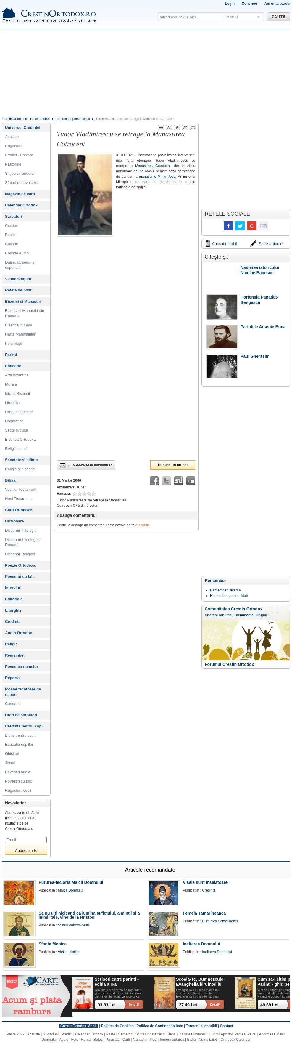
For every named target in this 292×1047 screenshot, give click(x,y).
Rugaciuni (13, 146)
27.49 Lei (188, 1005)
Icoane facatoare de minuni (23, 692)
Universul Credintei (22, 127)
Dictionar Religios (20, 554)
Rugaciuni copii (18, 790)
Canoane (13, 703)
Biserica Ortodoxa (20, 439)
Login (230, 3)
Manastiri (140, 1040)
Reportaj (13, 678)
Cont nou (249, 3)
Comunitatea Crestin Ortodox (233, 609)
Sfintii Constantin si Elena (155, 1034)
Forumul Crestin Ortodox (229, 664)
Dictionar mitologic (20, 530)
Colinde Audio (17, 253)
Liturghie (13, 610)
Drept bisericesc (19, 412)
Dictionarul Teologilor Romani (23, 542)
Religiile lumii (16, 448)
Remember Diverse (225, 590)
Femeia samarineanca (204, 913)
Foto (74, 1040)
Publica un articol (173, 465)
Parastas (113, 1040)
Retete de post (18, 290)
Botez (98, 1040)
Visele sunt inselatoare (205, 882)
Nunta (86, 1040)
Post (153, 1040)
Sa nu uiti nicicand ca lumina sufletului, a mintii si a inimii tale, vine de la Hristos (89, 915)
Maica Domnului (70, 890)
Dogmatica (14, 421)
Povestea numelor (21, 666)
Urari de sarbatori (21, 715)
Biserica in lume (18, 325)
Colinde (11, 244)
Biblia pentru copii (20, 735)
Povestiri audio (17, 772)
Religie (11, 644)
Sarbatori (13, 216)
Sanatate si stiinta (21, 460)
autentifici (143, 525)
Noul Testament (18, 498)
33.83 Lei (107, 1005)
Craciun (11, 225)
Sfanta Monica (52, 944)
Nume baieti (208, 1040)
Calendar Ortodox (21, 205)
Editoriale (13, 599)
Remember (42, 119)
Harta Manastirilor (20, 334)
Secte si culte (16, 430)
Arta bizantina (17, 375)
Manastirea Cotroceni (152, 166)
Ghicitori (12, 753)
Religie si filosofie (20, 469)
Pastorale (13, 164)
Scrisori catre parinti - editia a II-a (117, 982)
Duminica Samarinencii (220, 921)
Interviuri (13, 588)
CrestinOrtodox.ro (15, 119)
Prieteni (211, 615)
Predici (67, 1034)
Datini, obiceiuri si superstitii (20, 265)
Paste (10, 235)
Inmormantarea (172, 1040)
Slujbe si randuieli (20, 173)
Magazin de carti (20, 194)
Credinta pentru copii (24, 726)
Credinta (13, 621)
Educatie (13, 366)
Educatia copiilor (19, 744)
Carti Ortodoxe (18, 510)
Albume (225, 615)
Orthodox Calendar (235, 1040)
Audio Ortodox (18, 633)
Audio (63, 1040)
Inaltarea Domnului (201, 944)
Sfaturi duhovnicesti (21, 182)
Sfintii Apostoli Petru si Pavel (233, 1034)
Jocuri (10, 763)
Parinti (11, 354)
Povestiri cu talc (20, 576)
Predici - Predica (19, 155)
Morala (11, 384)
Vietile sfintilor (18, 279)
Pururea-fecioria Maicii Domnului (70, 882)
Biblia (10, 480)
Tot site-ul (231, 17)
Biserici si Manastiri (23, 301)
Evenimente (244, 615)
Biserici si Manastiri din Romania (24, 313)
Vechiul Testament (20, 489)
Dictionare (14, 521)
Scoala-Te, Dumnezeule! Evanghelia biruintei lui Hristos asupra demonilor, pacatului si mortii (200, 982)
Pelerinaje (13, 343)
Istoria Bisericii (17, 393)
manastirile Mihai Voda (157, 176)
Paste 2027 (16, 1034)
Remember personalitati (72, 119)
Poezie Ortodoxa (20, 565)
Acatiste (12, 136)
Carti (126, 1040)
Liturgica (12, 402)
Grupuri (262, 615)
